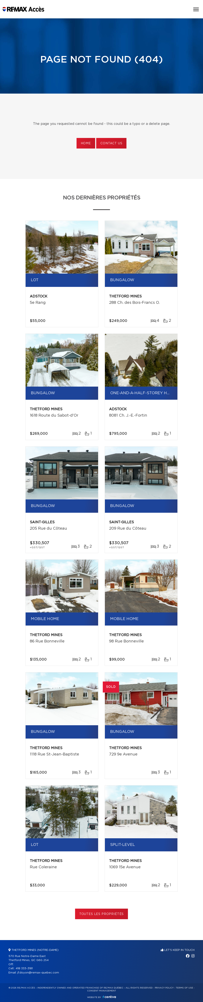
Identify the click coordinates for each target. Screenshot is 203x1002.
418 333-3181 (24, 968)
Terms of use (184, 988)
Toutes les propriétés (101, 914)
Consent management (101, 991)
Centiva (109, 996)
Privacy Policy (164, 988)
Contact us (111, 143)
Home (86, 143)
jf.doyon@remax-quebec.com (38, 972)
